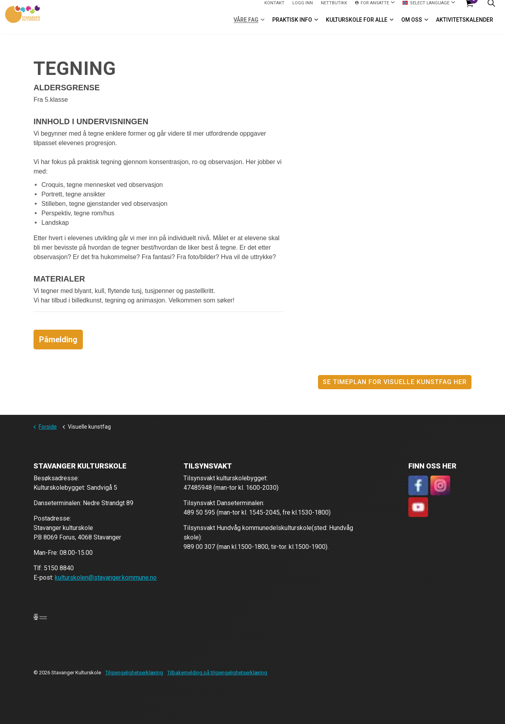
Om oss (411, 25)
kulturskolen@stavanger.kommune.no (106, 577)
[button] (40, 616)
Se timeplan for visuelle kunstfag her (394, 382)
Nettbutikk (334, 8)
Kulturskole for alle (356, 25)
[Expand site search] (491, 8)
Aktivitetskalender (464, 25)
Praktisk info (292, 25)
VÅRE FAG (246, 25)
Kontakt (274, 8)
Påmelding (58, 339)
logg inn (302, 8)
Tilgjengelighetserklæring (134, 672)
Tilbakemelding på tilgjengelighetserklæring (217, 672)
